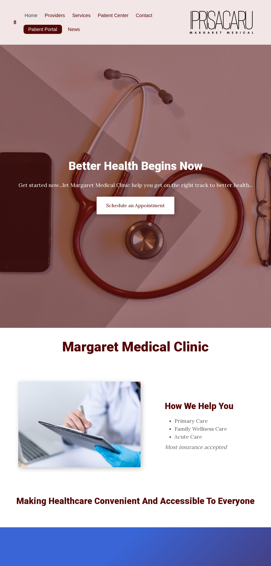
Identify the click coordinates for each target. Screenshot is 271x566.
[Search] (17, 22)
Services (81, 15)
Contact (144, 15)
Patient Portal (42, 29)
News (74, 29)
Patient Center (113, 15)
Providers (55, 15)
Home (31, 15)
